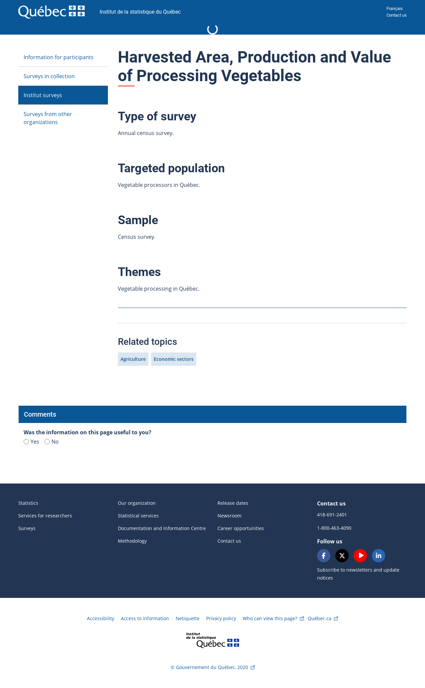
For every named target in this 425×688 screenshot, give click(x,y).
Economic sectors (174, 359)
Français (394, 8)
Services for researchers (45, 515)
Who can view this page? (270, 618)
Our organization (137, 503)
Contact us (396, 15)
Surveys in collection (49, 76)
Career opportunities (240, 528)
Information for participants (59, 57)
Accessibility (100, 618)
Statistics (28, 503)
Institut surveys (43, 95)
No (51, 441)
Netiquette (188, 618)
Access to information (145, 618)
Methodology (132, 541)
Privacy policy (221, 618)
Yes (31, 441)
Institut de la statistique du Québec (140, 12)
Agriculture (133, 359)
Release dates (232, 503)
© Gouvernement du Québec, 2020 (209, 667)
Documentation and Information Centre (162, 528)
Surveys (27, 528)
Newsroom (229, 515)
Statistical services (138, 515)
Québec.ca (319, 618)
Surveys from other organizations (48, 118)
